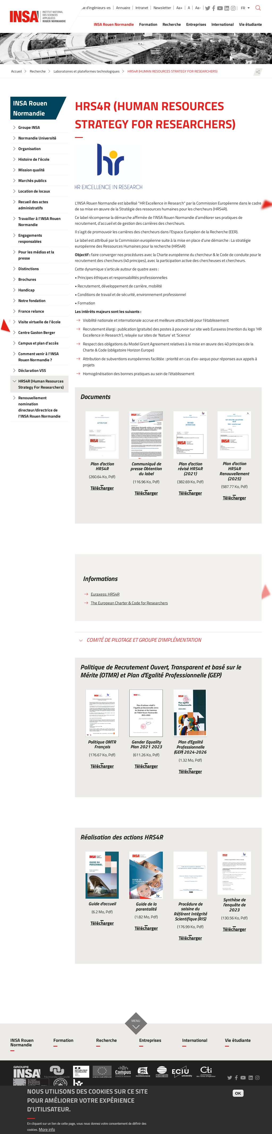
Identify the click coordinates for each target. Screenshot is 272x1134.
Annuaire (123, 8)
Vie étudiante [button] (250, 24)
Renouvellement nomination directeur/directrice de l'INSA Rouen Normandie (39, 407)
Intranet (141, 8)
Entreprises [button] (196, 24)
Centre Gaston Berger (36, 332)
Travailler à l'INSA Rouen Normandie (39, 221)
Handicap (26, 290)
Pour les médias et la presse (36, 255)
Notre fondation (31, 301)
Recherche (38, 71)
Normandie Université (37, 138)
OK (238, 1093)
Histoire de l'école (33, 159)
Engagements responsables (30, 238)
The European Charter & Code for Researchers (129, 603)
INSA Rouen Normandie (30, 108)
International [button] (222, 24)
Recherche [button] (172, 24)
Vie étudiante (238, 1040)
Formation (63, 1040)
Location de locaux (34, 191)
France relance (31, 311)
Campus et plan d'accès (38, 343)
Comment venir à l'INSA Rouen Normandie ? (38, 357)
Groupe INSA (29, 127)
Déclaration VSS (32, 370)
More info (47, 1129)
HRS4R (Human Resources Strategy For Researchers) (41, 384)
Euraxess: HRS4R (105, 594)
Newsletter (162, 8)
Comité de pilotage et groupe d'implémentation (143, 640)
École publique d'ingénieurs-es (87, 8)
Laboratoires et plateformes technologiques (87, 71)
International (194, 1040)
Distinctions (28, 269)
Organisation (29, 149)
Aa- (198, 8)
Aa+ (179, 8)
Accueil (16, 71)
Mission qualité (31, 170)
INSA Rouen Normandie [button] (114, 24)
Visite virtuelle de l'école (39, 322)
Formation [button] (148, 24)
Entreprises (150, 1040)
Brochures (27, 279)
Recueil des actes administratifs (33, 205)
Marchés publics (32, 180)
